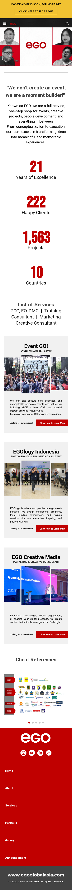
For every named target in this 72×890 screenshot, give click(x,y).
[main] (36, 116)
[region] (36, 9)
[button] (4, 23)
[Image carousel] (36, 699)
